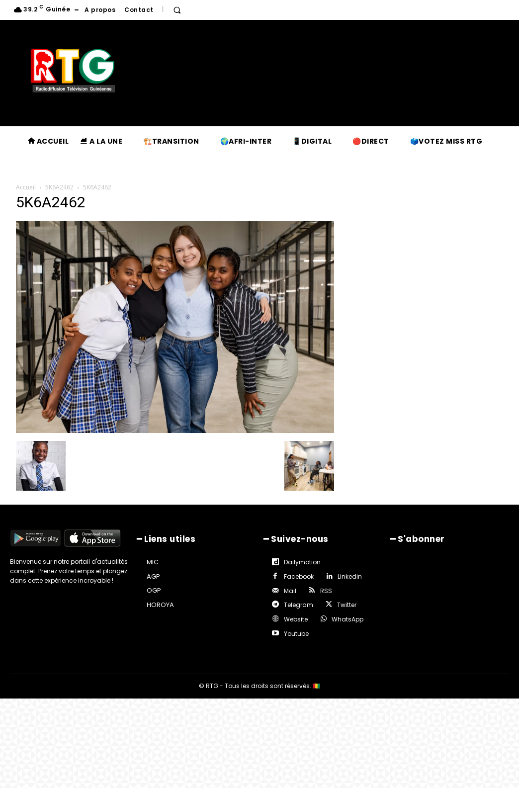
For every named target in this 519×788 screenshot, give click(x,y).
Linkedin (294, 574)
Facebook (357, 561)
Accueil (26, 187)
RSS (288, 587)
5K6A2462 (59, 187)
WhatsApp (298, 614)
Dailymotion (300, 561)
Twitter (292, 600)
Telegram (332, 587)
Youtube (350, 614)
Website (337, 600)
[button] (177, 10)
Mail (336, 574)
